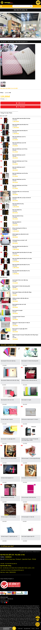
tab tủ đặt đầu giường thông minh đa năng (14, 614)
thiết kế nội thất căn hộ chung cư (15, 615)
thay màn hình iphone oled (13, 616)
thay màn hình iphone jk (23, 616)
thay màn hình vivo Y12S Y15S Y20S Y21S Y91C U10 (21, 622)
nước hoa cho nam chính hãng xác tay (23, 605)
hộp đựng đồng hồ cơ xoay (16, 608)
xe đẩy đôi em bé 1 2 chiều (7, 607)
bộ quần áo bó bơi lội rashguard (7, 618)
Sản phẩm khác (27, 628)
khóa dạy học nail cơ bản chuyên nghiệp (13, 610)
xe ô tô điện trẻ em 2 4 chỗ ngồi (31, 607)
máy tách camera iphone (33, 625)
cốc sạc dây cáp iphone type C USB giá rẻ (17, 623)
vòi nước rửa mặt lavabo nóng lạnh (30, 614)
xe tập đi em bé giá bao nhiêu (19, 607)
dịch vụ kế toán (26, 615)
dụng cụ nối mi (32, 610)
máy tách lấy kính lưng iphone (22, 625)
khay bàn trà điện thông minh (28, 608)
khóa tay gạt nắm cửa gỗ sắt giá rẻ (26, 611)
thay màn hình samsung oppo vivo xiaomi (14, 619)
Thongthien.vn (11, 578)
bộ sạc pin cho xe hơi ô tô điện (13, 611)
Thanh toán (20, 628)
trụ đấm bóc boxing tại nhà (19, 618)
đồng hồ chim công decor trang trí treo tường (17, 612)
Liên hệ (37, 628)
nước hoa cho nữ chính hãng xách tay (7, 605)
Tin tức (33, 628)
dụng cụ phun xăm (25, 610)
